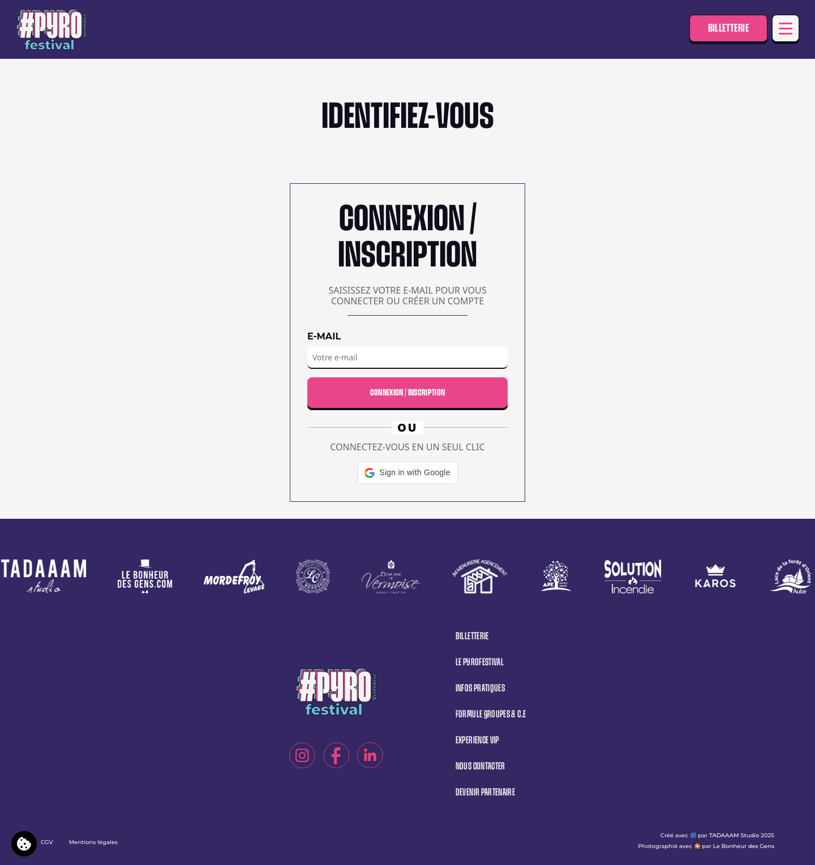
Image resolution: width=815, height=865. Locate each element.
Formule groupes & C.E (491, 714)
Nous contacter (480, 766)
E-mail (324, 336)
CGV (47, 842)
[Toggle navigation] (785, 28)
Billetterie (728, 28)
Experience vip (477, 740)
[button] (407, 473)
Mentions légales (93, 842)
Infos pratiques (480, 688)
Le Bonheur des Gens (743, 846)
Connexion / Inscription (407, 392)
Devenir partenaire (485, 792)
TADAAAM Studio (734, 835)
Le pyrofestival (480, 662)
